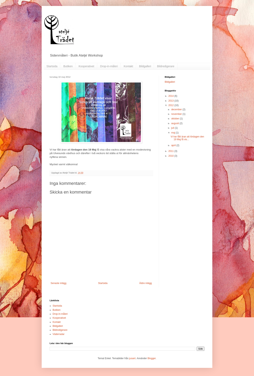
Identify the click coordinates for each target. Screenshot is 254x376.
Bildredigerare (165, 66)
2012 (171, 105)
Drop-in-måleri (109, 66)
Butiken (68, 66)
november (177, 114)
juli (173, 128)
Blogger (152, 358)
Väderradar (58, 334)
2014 (171, 96)
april (173, 145)
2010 (171, 155)
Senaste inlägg (58, 283)
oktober (175, 118)
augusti (175, 123)
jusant (132, 358)
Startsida (51, 66)
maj (173, 132)
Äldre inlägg (145, 283)
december (177, 109)
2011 (171, 151)
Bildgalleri (145, 66)
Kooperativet (86, 66)
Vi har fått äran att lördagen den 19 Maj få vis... (187, 138)
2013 (171, 100)
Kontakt (128, 66)
